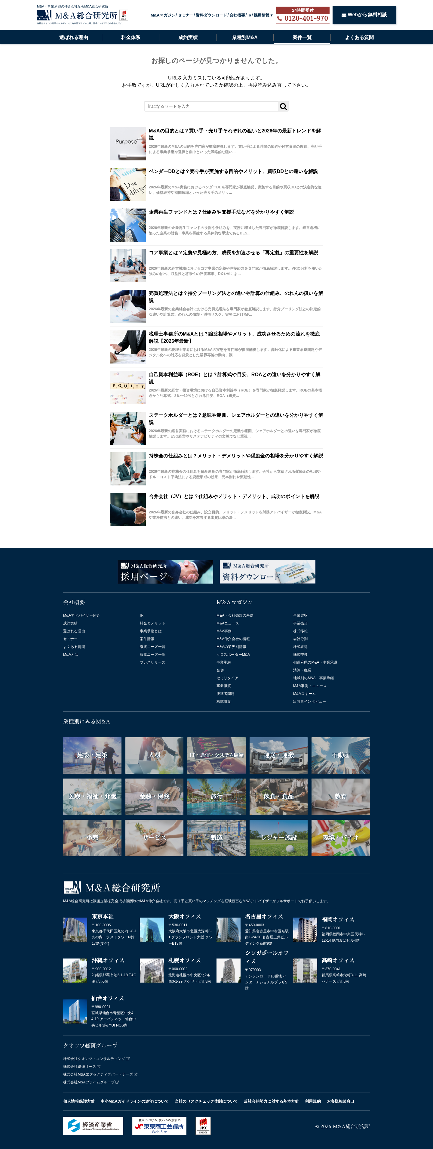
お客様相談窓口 (341, 1101)
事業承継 (223, 662)
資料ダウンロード (211, 15)
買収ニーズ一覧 (152, 654)
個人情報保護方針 (79, 1101)
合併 (220, 670)
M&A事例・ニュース (310, 686)
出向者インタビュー (309, 701)
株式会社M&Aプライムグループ (89, 1082)
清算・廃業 (302, 670)
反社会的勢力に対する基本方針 (271, 1101)
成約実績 (188, 37)
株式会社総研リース (79, 1066)
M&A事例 (224, 631)
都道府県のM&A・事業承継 (315, 662)
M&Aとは (70, 654)
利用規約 (313, 1101)
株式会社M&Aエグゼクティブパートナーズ (98, 1074)
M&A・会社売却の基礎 (234, 615)
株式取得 (300, 647)
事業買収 (300, 615)
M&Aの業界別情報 (231, 647)
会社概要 (237, 15)
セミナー (185, 15)
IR (249, 15)
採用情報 (261, 15)
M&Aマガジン (163, 15)
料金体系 (130, 37)
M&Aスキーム (304, 694)
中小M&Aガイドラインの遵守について (135, 1101)
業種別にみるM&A (86, 721)
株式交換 (300, 654)
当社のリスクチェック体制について (206, 1101)
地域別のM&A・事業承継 (313, 678)
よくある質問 (359, 37)
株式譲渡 (223, 701)
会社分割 (300, 639)
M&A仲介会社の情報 (233, 639)
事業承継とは (151, 631)
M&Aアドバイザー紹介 (81, 615)
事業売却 (300, 623)
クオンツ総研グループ (90, 1045)
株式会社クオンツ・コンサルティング (94, 1059)
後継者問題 (225, 694)
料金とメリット (152, 623)
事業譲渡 (223, 686)
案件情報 (147, 639)
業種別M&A (244, 37)
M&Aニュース (227, 623)
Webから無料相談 (364, 14)
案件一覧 (302, 37)
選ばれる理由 (73, 37)
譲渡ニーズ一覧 (152, 647)
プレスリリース (152, 662)
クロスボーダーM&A (233, 654)
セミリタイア (227, 678)
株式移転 (300, 631)
